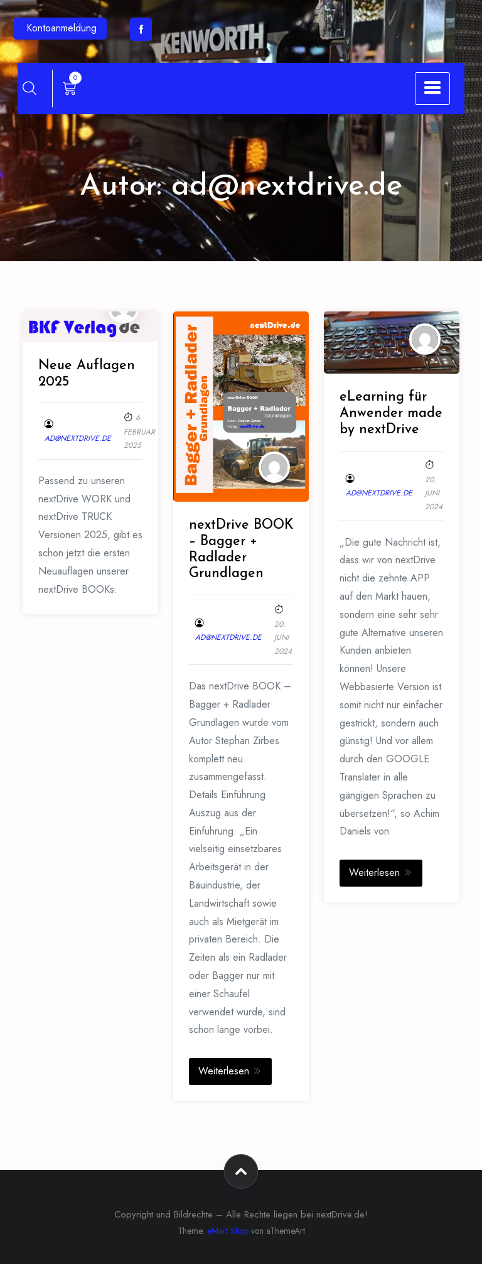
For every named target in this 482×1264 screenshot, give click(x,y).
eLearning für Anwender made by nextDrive (391, 413)
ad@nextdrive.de (78, 438)
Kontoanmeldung (61, 28)
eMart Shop (228, 1230)
